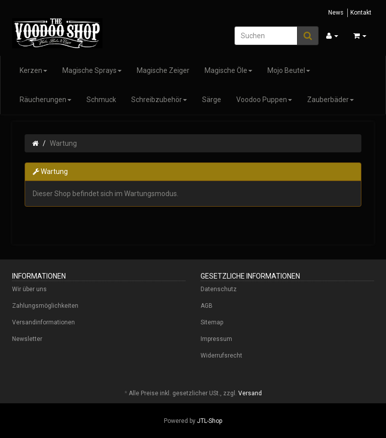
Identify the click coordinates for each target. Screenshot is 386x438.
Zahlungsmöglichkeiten (45, 305)
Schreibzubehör (159, 100)
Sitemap (212, 322)
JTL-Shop (209, 420)
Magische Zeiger (163, 70)
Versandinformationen (43, 322)
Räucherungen (45, 100)
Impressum (216, 338)
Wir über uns (29, 289)
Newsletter (27, 338)
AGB (207, 305)
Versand (250, 393)
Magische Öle (228, 70)
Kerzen (33, 70)
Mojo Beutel (288, 70)
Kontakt (360, 12)
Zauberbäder (330, 100)
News (335, 12)
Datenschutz (219, 289)
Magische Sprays (92, 70)
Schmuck (101, 100)
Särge (211, 100)
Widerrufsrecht (221, 355)
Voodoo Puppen (264, 100)
